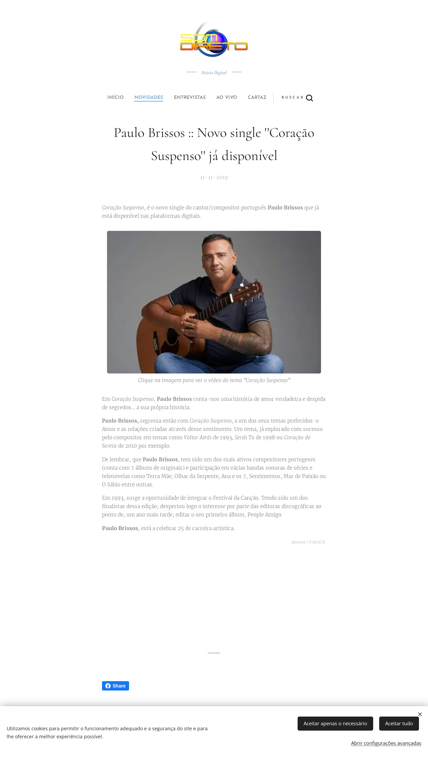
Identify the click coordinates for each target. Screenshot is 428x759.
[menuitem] (168, 98)
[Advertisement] (222, 598)
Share (115, 686)
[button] (239, 98)
